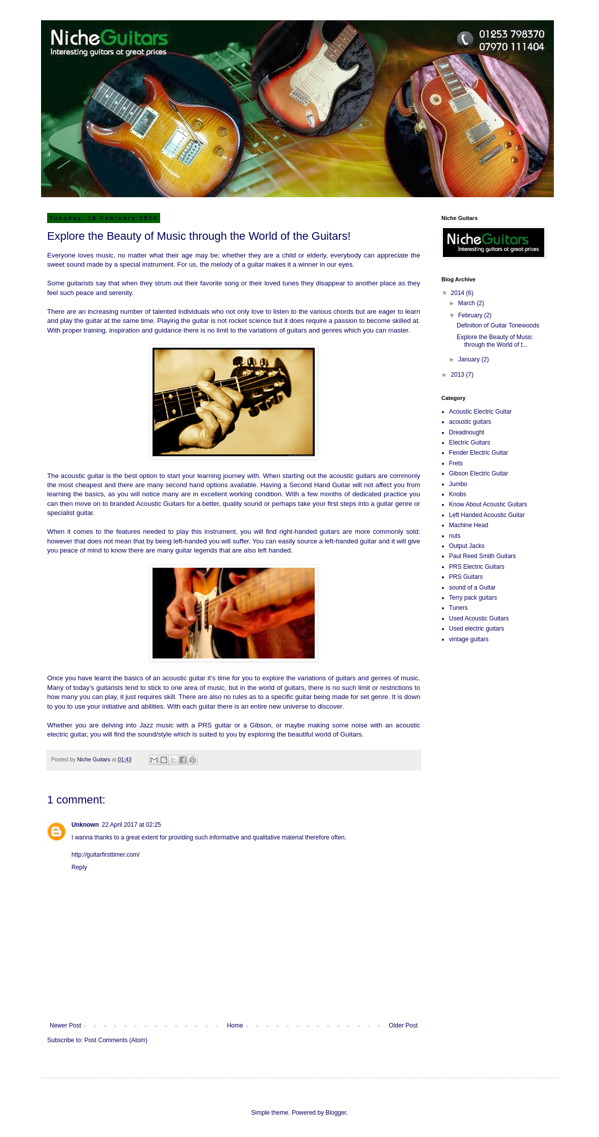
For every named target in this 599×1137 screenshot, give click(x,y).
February (471, 315)
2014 (458, 293)
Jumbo (458, 484)
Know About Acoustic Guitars (488, 504)
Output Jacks (466, 545)
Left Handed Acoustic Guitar (487, 515)
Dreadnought (466, 432)
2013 (458, 374)
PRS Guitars (466, 576)
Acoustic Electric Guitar (480, 411)
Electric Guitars (469, 442)
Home (235, 1025)
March (467, 303)
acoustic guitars (470, 421)
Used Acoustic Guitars (479, 618)
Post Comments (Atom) (115, 1040)
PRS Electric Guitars (476, 566)
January (469, 359)
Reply (79, 867)
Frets (456, 463)
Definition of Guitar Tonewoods (498, 325)
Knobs (457, 494)
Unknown (85, 824)
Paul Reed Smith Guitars (482, 556)
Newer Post (65, 1025)
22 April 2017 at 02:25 (131, 824)
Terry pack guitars (473, 597)
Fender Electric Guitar (478, 452)
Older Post (403, 1025)
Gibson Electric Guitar (478, 473)
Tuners (458, 607)
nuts (455, 535)
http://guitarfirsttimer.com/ (105, 854)
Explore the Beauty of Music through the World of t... (494, 341)
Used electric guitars (476, 628)
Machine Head (468, 525)
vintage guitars (469, 639)
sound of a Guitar (472, 587)
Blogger (335, 1112)
